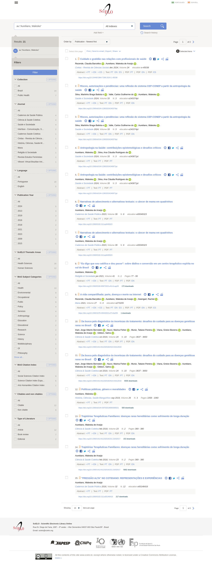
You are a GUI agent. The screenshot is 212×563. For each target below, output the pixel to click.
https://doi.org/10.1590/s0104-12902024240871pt (98, 166)
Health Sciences (25, 263)
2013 (20, 211)
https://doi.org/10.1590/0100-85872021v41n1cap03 (99, 286)
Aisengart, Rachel (146, 299)
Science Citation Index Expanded (31, 380)
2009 (20, 239)
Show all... (19, 357)
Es (101, 72)
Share (115, 51)
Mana (20, 148)
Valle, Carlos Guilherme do (121, 94)
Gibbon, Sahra (104, 333)
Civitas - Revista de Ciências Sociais (31, 138)
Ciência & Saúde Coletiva (29, 120)
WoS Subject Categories (29, 277)
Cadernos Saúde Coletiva (29, 134)
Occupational (23, 297)
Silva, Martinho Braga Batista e (89, 94)
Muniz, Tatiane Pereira (141, 330)
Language (22, 170)
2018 (20, 225)
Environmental (24, 292)
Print (89, 51)
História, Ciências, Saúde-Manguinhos (31, 143)
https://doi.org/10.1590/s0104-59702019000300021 (99, 408)
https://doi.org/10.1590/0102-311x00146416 (96, 497)
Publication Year (25, 195)
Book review (23, 434)
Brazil (20, 91)
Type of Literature (26, 419)
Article (20, 430)
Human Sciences (25, 268)
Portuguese (23, 182)
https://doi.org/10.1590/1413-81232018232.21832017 (99, 439)
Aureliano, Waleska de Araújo (119, 63)
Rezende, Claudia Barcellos (88, 63)
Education (22, 320)
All (19, 86)
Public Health (23, 95)
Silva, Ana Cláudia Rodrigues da (113, 152)
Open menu (17, 2)
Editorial (21, 439)
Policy (20, 306)
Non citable (23, 410)
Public (20, 302)
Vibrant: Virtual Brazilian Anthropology (31, 162)
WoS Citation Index (26, 365)
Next (193, 43)
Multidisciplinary (25, 344)
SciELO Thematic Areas (29, 252)
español (194, 2)
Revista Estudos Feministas (30, 157)
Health (21, 288)
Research (22, 330)
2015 (20, 243)
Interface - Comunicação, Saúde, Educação (31, 129)
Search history (151, 33)
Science (21, 334)
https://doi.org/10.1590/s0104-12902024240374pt (98, 108)
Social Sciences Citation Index (31, 376)
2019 (20, 215)
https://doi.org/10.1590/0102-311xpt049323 (95, 224)
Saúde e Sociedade (26, 124)
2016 (20, 220)
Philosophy (22, 353)
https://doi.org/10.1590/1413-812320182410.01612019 (100, 347)
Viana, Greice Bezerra (167, 330)
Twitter (158, 59)
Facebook (154, 59)
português (179, 2)
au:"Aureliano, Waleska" (59, 26)
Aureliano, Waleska (147, 94)
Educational (23, 325)
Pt (89, 72)
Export (108, 51)
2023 (20, 234)
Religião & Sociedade (27, 152)
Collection (22, 79)
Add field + (99, 33)
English (21, 186)
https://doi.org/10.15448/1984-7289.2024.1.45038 (98, 78)
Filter (35, 72)
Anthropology (23, 316)
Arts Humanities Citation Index (31, 385)
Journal (21, 104)
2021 (20, 229)
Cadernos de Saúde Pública (30, 115)
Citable (21, 405)
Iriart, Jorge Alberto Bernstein (88, 330)
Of (19, 348)
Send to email (98, 51)
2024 (20, 206)
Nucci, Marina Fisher (116, 330)
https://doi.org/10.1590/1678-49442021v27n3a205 (98, 313)
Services (21, 311)
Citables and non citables (30, 394)
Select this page (76, 51)
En (95, 72)
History (21, 339)
